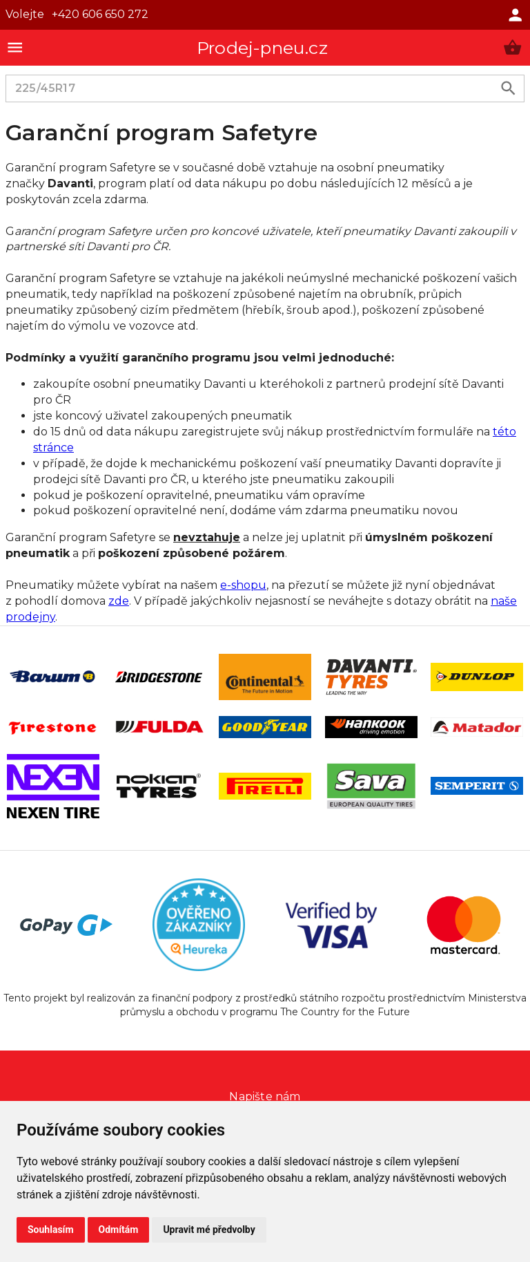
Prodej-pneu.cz (262, 47)
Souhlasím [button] (51, 1229)
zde (118, 601)
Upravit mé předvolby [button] (209, 1229)
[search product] (508, 88)
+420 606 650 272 (100, 14)
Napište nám (264, 1096)
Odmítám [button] (119, 1229)
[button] (512, 47)
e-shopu (243, 585)
